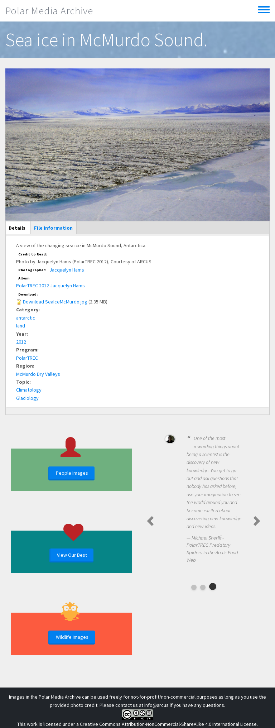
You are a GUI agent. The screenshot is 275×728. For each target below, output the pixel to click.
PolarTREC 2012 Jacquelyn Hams (50, 285)
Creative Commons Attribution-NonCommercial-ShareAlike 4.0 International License (168, 724)
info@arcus (156, 705)
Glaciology (27, 398)
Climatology (29, 390)
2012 (21, 342)
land (20, 325)
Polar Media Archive (49, 10)
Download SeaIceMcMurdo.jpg (55, 301)
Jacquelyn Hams (66, 270)
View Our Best (72, 555)
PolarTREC (27, 358)
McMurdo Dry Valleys (38, 374)
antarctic (25, 318)
